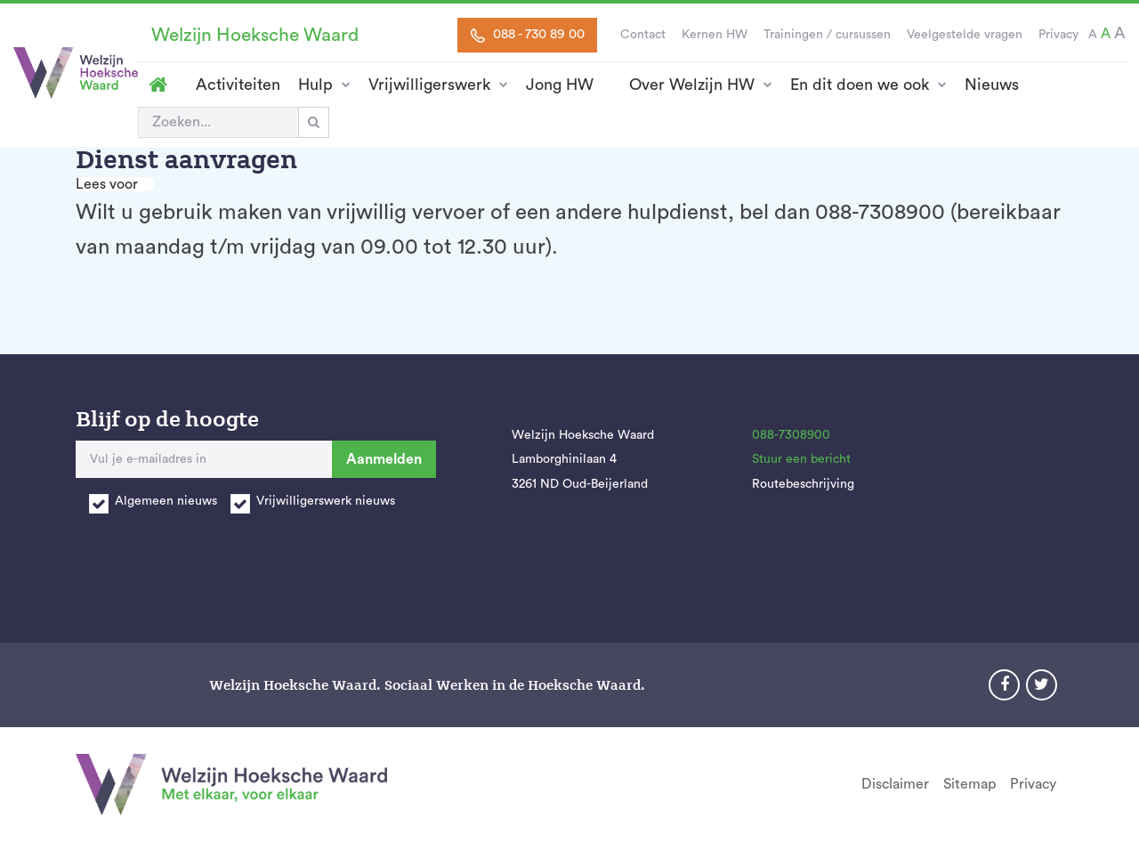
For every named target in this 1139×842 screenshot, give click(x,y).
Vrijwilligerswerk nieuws (325, 501)
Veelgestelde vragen (964, 34)
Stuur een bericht (801, 459)
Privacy (1058, 34)
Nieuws (992, 85)
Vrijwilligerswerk (429, 85)
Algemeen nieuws (166, 501)
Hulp (315, 85)
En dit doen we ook (859, 85)
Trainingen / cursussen (827, 34)
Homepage (158, 84)
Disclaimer (895, 784)
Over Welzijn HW (692, 85)
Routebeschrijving (803, 484)
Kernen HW (714, 34)
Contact (643, 34)
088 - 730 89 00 (528, 35)
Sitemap (969, 784)
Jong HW (560, 85)
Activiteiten (238, 85)
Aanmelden (384, 459)
